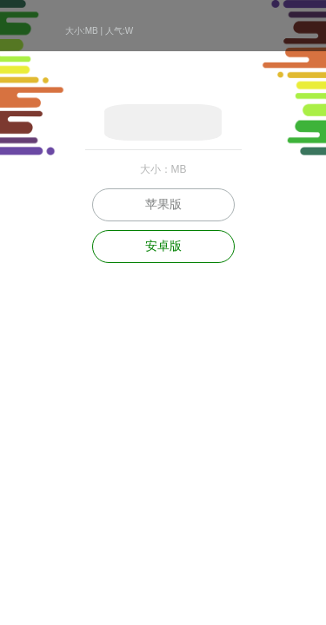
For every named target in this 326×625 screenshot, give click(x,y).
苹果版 (163, 204)
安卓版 (163, 246)
